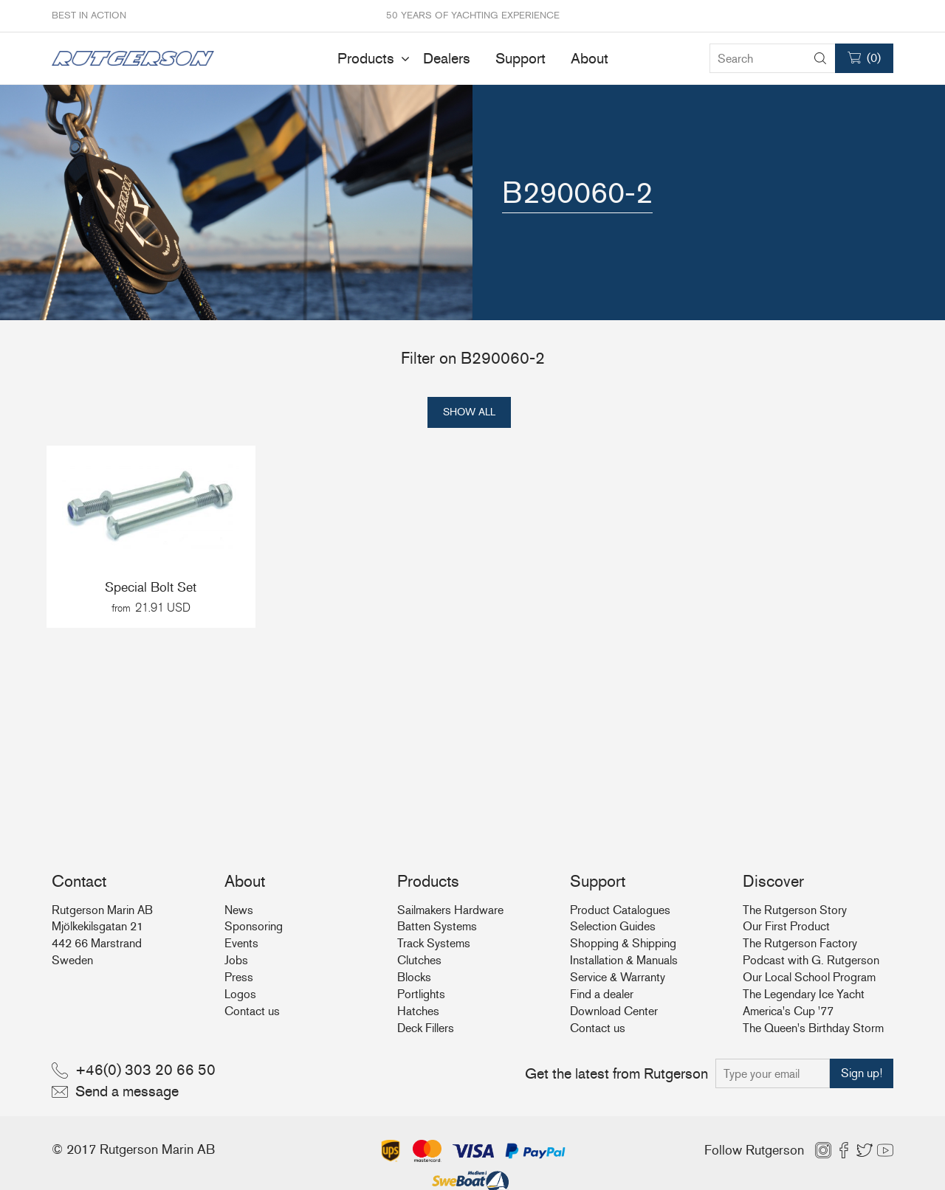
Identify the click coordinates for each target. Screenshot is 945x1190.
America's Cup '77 (788, 1011)
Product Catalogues (620, 910)
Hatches (418, 1011)
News (238, 910)
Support (520, 58)
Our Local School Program (809, 977)
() (874, 58)
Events (241, 943)
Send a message (127, 1091)
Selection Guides (613, 926)
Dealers (446, 58)
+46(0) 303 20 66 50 (145, 1070)
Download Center (614, 1011)
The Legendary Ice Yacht (804, 994)
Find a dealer (601, 994)
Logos (240, 994)
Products (365, 58)
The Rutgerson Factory (800, 943)
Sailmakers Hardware (450, 910)
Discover (773, 881)
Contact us (252, 1011)
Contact (79, 881)
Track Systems (433, 943)
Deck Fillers (425, 1028)
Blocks (414, 977)
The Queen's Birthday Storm (813, 1028)
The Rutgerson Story (795, 910)
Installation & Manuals (624, 960)
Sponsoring (253, 926)
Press (238, 977)
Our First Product (786, 926)
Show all (469, 412)
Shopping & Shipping (623, 943)
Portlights (421, 994)
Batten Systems (437, 926)
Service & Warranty (617, 977)
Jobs (236, 960)
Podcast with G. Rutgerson (811, 960)
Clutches (419, 960)
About (589, 58)
